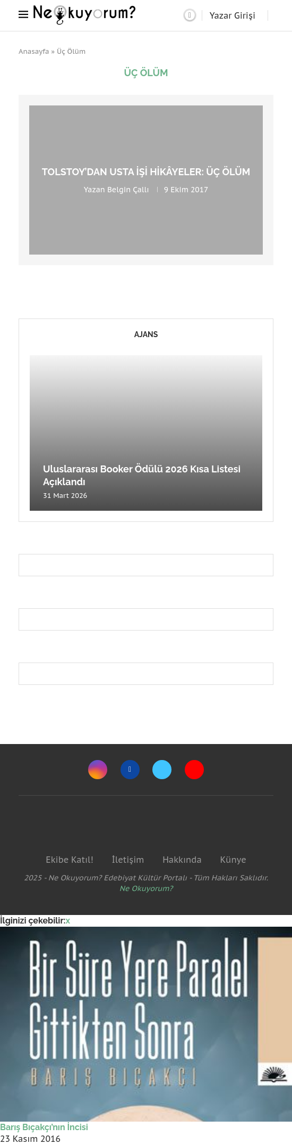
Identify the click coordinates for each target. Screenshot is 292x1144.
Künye (233, 859)
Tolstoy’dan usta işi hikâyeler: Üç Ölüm (146, 171)
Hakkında (182, 859)
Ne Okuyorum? (146, 888)
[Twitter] (161, 769)
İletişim (127, 859)
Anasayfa (34, 51)
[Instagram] (97, 769)
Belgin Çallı (128, 189)
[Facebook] (130, 769)
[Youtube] (194, 769)
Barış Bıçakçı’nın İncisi (44, 1127)
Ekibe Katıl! (69, 859)
